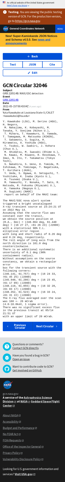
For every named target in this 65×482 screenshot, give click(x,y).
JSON (32, 64)
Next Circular (47, 326)
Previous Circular (16, 326)
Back (32, 56)
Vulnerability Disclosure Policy (22, 459)
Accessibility (10, 422)
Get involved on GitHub (27, 370)
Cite (52, 64)
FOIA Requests (12, 440)
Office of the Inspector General (22, 447)
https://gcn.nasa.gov (27, 21)
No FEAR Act (10, 434)
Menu (60, 28)
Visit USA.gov (24, 474)
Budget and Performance (18, 428)
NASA (24, 401)
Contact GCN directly (25, 348)
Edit (32, 73)
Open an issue (21, 359)
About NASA (10, 415)
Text (13, 64)
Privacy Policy (11, 453)
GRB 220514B (11, 99)
